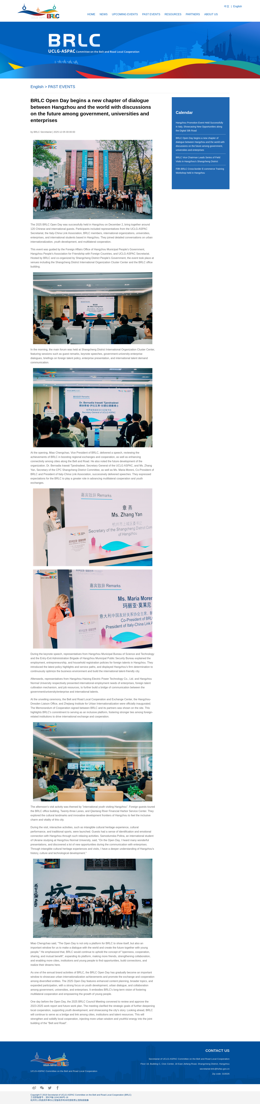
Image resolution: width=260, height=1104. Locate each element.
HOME (91, 14)
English (237, 6)
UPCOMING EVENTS (125, 14)
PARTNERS (193, 14)
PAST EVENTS (151, 14)
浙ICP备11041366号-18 (57, 1097)
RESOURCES (173, 14)
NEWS (104, 14)
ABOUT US (211, 14)
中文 (226, 6)
